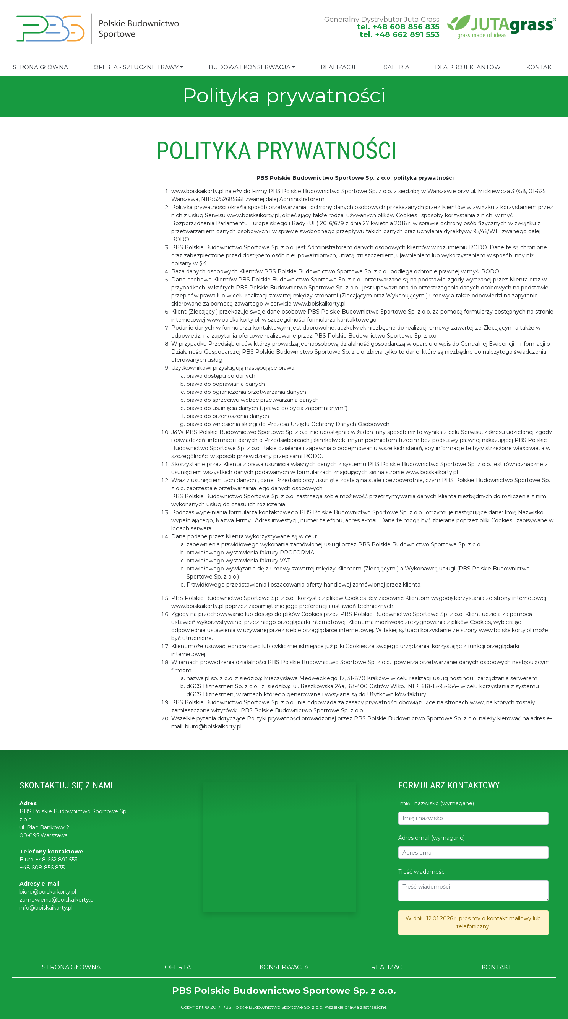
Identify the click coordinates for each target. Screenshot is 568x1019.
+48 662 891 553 (56, 859)
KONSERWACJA (284, 967)
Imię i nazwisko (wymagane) (436, 803)
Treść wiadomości (422, 871)
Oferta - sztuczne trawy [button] (136, 67)
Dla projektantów (468, 67)
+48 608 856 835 (42, 867)
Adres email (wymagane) (431, 837)
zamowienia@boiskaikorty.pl (57, 899)
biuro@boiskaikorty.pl (47, 891)
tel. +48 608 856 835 (398, 26)
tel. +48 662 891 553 (400, 34)
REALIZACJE (339, 67)
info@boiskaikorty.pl (46, 907)
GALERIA (396, 67)
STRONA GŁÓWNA (40, 67)
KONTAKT (497, 967)
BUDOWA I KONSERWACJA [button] (249, 67)
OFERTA (178, 967)
